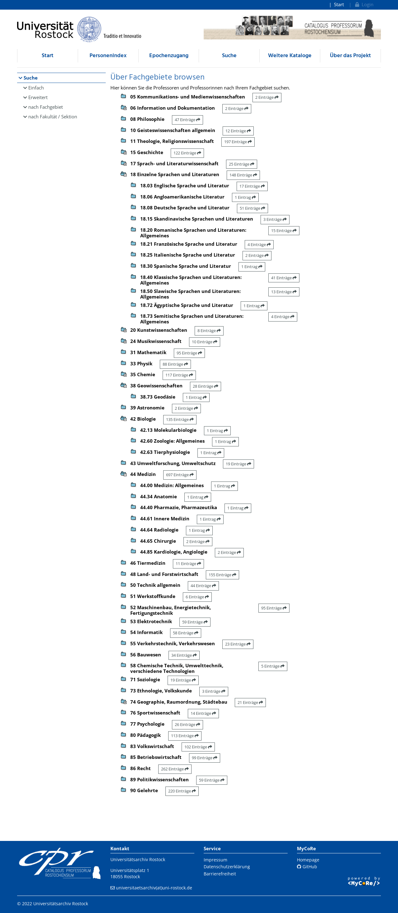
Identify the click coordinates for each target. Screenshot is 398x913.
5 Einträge (273, 666)
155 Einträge (222, 574)
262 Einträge (175, 769)
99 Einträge (204, 757)
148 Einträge (243, 175)
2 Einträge (267, 97)
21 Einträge (250, 702)
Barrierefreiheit (220, 874)
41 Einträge (284, 278)
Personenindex (108, 55)
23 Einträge (238, 644)
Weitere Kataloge (290, 55)
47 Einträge (187, 119)
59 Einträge (195, 622)
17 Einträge (252, 186)
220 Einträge (182, 791)
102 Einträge (198, 747)
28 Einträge (205, 386)
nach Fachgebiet (45, 107)
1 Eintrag (245, 197)
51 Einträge (252, 208)
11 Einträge (188, 563)
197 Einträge (238, 141)
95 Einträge (189, 353)
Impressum (215, 860)
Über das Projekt (350, 55)
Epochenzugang (168, 55)
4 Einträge (259, 244)
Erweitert (38, 97)
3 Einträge (275, 219)
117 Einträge (179, 375)
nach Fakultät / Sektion (52, 116)
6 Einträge (197, 597)
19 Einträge (238, 464)
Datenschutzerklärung (227, 867)
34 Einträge (184, 655)
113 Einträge (185, 735)
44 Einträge (203, 585)
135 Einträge (180, 419)
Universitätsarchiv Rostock (137, 859)
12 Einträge (238, 131)
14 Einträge (203, 713)
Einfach (36, 87)
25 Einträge (241, 164)
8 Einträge (209, 330)
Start (339, 4)
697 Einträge (180, 474)
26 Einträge (187, 724)
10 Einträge (204, 342)
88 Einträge (175, 364)
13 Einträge (284, 291)
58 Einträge (185, 633)
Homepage (308, 860)
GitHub (307, 867)
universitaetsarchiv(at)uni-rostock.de (154, 888)
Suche (229, 55)
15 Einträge (284, 230)
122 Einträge (187, 153)
